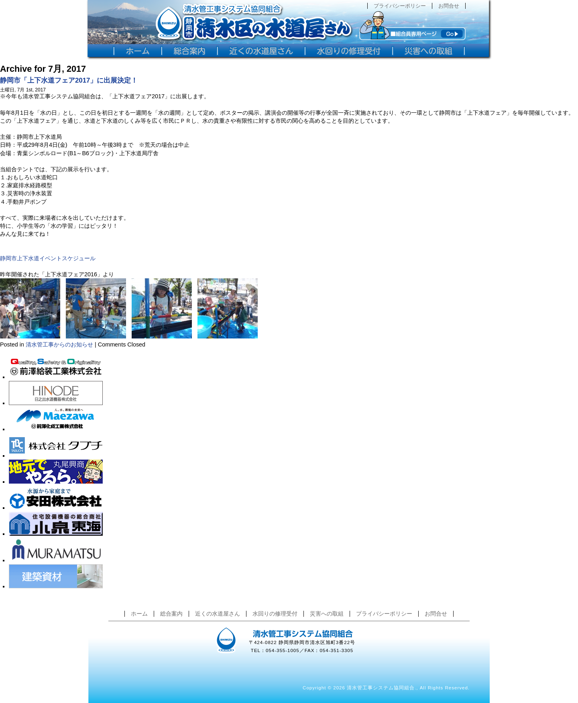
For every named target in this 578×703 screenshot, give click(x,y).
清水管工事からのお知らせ (59, 344)
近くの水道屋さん (217, 613)
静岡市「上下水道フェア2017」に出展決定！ (69, 80)
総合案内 (171, 613)
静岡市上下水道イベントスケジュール (48, 258)
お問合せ (448, 6)
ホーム (139, 613)
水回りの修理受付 (274, 613)
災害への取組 (327, 613)
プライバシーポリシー (400, 6)
